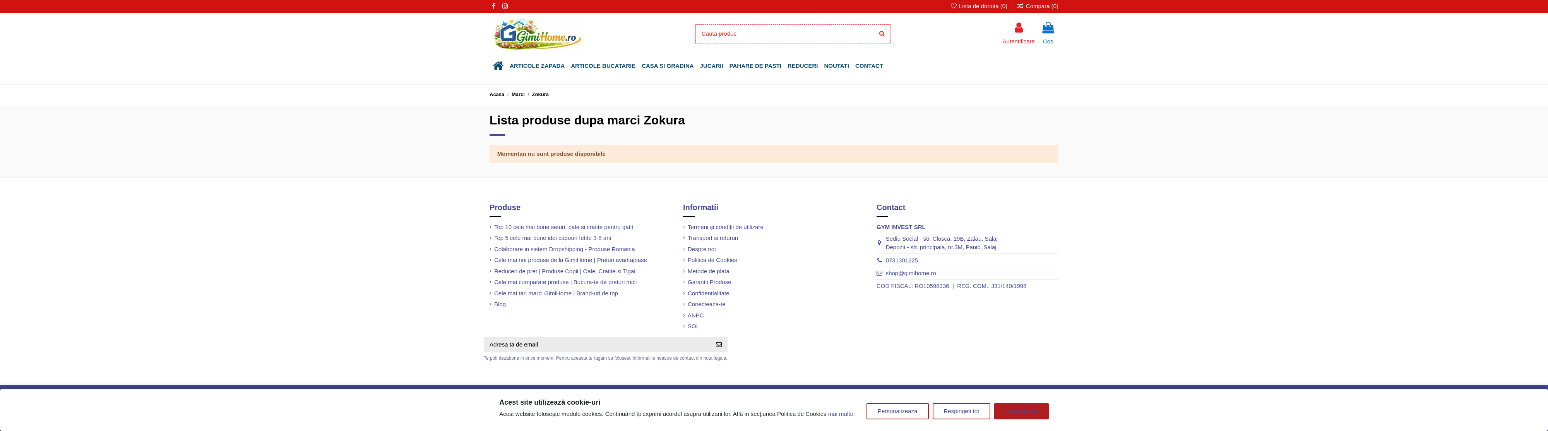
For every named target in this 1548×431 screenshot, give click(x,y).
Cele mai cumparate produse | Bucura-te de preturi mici (565, 282)
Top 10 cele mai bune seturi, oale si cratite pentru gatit (563, 227)
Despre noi (702, 249)
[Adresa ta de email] (597, 345)
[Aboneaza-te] (719, 345)
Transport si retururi (713, 237)
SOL (693, 326)
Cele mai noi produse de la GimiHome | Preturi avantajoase (570, 260)
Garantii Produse (709, 282)
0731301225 (902, 260)
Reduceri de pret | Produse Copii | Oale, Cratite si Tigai (564, 271)
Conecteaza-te (707, 304)
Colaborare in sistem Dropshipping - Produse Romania (564, 249)
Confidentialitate (708, 293)
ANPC (696, 315)
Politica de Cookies (712, 260)
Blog (500, 304)
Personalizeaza (898, 411)
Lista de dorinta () (979, 6)
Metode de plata (708, 271)
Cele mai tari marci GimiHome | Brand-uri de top (556, 293)
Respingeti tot (961, 411)
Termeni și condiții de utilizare (726, 227)
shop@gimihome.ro (911, 273)
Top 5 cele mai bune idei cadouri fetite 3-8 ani (552, 237)
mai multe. (841, 413)
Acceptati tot (1021, 411)
